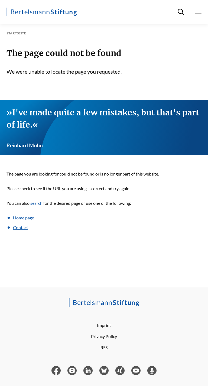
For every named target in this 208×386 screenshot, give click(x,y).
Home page (23, 217)
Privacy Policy (104, 336)
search (36, 203)
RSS (104, 347)
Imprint (104, 325)
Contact (20, 227)
